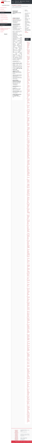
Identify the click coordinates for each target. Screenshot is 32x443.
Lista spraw (19, 5)
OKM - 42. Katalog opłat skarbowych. (28, 403)
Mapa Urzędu (22, 1)
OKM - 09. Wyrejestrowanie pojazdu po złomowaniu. (28, 113)
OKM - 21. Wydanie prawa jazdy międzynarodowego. (28, 211)
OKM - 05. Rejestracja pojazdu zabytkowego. (28, 91)
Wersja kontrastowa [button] (18, 2)
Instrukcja (16, 430)
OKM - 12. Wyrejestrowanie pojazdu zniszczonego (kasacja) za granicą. (28, 135)
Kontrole (1, 20)
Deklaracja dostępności (16, 439)
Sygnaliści (1, 31)
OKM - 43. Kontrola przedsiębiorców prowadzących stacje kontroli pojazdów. (28, 409)
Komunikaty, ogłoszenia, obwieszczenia (4, 24)
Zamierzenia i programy (4, 22)
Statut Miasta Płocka (3, 7)
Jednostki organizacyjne (4, 17)
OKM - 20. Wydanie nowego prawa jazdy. (28, 205)
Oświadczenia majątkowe (4, 19)
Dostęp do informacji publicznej (16, 436)
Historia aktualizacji (26, 32)
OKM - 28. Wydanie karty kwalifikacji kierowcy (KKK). (28, 276)
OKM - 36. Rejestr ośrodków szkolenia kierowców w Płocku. (28, 355)
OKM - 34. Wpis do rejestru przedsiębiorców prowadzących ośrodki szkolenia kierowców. (28, 329)
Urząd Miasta (2, 12)
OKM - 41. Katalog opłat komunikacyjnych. (28, 398)
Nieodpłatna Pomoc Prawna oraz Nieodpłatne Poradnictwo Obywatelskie (5, 29)
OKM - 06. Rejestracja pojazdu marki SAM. (28, 95)
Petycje (1, 26)
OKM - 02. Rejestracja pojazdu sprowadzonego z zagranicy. (28, 52)
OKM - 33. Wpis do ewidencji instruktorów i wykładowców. (28, 320)
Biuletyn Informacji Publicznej (5, 2)
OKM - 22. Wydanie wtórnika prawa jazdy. (28, 217)
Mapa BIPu (17, 1)
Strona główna (14, 5)
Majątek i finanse (2, 14)
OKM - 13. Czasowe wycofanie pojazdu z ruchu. (28, 141)
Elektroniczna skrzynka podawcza (16, 433)
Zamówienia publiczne (3, 15)
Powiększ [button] (27, 1)
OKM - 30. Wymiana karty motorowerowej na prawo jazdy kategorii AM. (28, 292)
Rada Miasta (2, 9)
